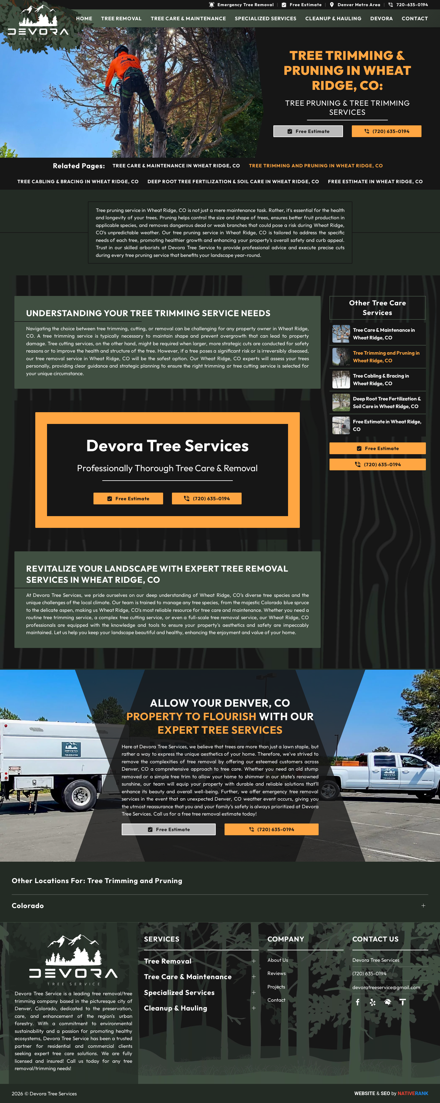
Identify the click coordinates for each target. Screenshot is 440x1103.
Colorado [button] (28, 905)
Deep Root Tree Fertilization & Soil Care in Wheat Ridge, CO (233, 181)
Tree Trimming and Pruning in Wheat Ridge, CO (316, 166)
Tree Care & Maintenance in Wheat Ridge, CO (176, 166)
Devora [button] (381, 18)
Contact (415, 18)
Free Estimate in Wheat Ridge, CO (375, 181)
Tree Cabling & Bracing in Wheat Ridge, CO (78, 181)
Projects (276, 987)
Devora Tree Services (375, 960)
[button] (241, 5)
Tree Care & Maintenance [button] (188, 18)
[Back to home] (38, 22)
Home (84, 18)
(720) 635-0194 (369, 973)
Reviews (276, 973)
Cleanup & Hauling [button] (333, 18)
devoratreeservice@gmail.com (386, 987)
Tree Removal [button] (121, 18)
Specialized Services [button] (266, 18)
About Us (277, 960)
